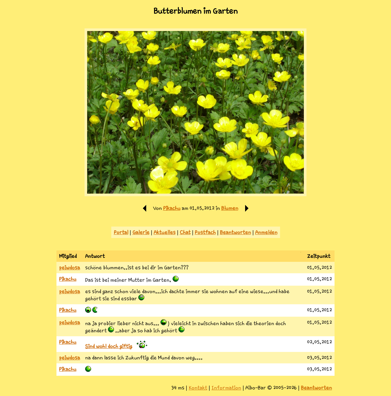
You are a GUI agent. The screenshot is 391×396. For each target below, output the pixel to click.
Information (226, 388)
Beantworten (235, 232)
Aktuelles (165, 232)
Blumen (229, 208)
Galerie (141, 232)
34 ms (177, 388)
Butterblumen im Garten (195, 11)
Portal (121, 232)
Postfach (205, 232)
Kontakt (198, 388)
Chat (185, 232)
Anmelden (266, 232)
